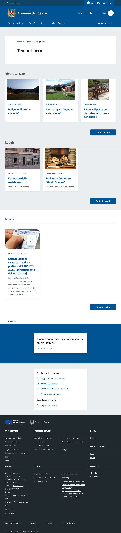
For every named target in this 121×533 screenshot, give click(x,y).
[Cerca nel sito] (110, 13)
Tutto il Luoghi (103, 201)
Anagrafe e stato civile (42, 438)
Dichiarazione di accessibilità (73, 481)
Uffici (7, 460)
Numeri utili (9, 513)
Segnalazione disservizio (71, 490)
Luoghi (92, 453)
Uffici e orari (9, 509)
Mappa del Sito (69, 523)
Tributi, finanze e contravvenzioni (74, 443)
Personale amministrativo (15, 453)
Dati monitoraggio (12, 523)
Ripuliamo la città (40, 481)
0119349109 (18, 485)
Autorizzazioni (39, 441)
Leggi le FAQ (67, 487)
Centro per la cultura (17, 173)
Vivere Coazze (58, 23)
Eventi (92, 457)
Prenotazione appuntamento (73, 493)
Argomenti (29, 41)
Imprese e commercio (70, 438)
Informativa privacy (69, 473)
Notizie (11, 253)
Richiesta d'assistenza (70, 496)
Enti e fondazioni (11, 445)
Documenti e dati (12, 441)
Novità (32, 23)
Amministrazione (15, 23)
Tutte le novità (103, 307)
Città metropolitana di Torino (45, 477)
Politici (7, 457)
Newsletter (94, 476)
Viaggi (64, 449)
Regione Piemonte (13, 3)
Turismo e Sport (15, 104)
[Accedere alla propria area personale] (99, 3)
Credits (49, 523)
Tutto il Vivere (103, 132)
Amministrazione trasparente (73, 484)
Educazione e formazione (43, 449)
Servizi (43, 23)
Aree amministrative (13, 438)
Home (19, 41)
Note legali (66, 477)
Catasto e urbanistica (42, 445)
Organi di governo (12, 449)
